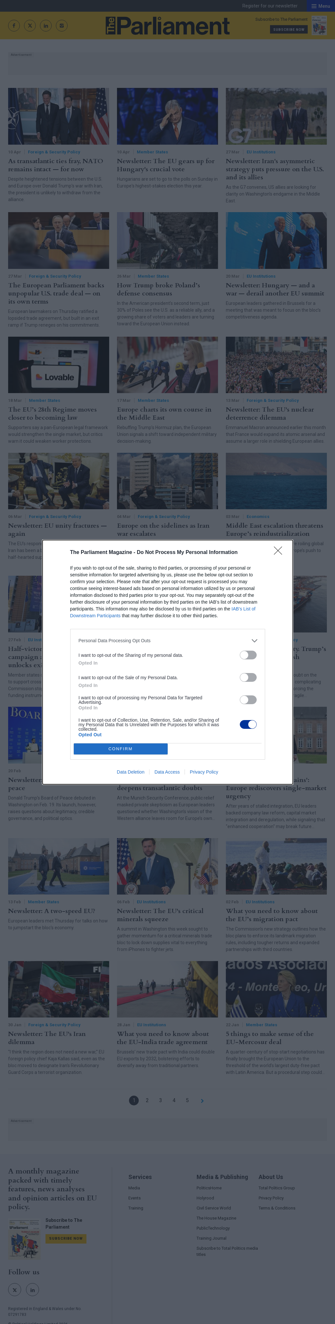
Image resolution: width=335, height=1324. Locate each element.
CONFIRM (121, 748)
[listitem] (168, 640)
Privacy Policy (204, 772)
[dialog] (168, 662)
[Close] (280, 553)
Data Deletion (131, 772)
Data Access (167, 772)
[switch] (248, 655)
